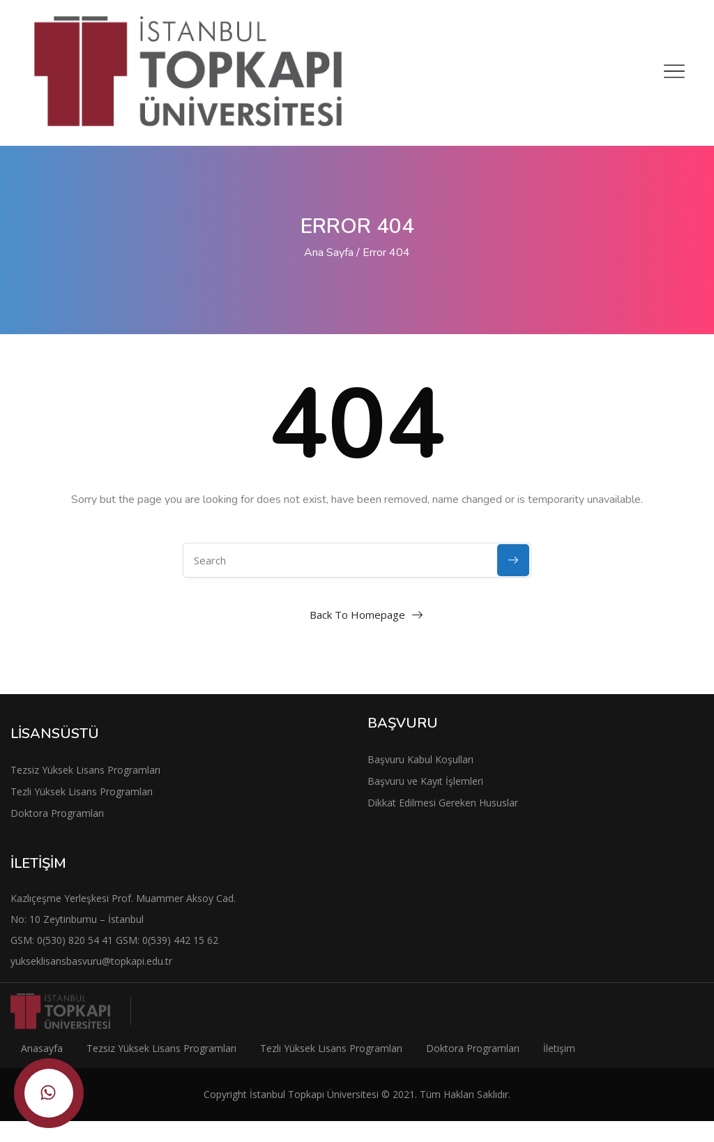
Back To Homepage (357, 615)
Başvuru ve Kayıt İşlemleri (425, 781)
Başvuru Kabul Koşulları (420, 759)
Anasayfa (42, 1048)
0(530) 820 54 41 (76, 940)
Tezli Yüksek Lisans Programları (81, 791)
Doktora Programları (57, 813)
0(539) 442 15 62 (180, 940)
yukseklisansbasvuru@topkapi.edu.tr (91, 961)
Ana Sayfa (329, 252)
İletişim (559, 1048)
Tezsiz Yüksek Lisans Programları (85, 769)
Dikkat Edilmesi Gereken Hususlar (442, 802)
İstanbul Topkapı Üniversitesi (314, 1094)
